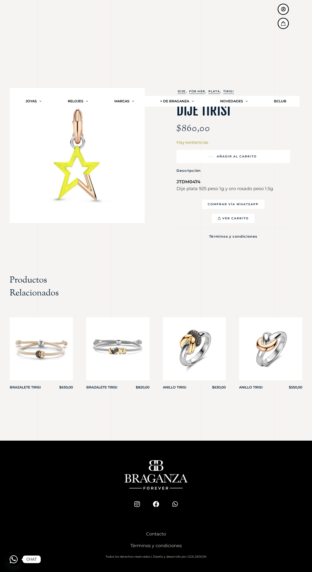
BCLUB (280, 17)
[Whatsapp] (13, 559)
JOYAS (33, 17)
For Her (197, 91)
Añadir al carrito (237, 156)
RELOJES (78, 17)
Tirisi (228, 91)
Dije (182, 91)
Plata (214, 91)
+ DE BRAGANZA (177, 17)
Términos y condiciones (233, 235)
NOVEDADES (234, 17)
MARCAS (124, 17)
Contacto (156, 532)
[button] (233, 204)
